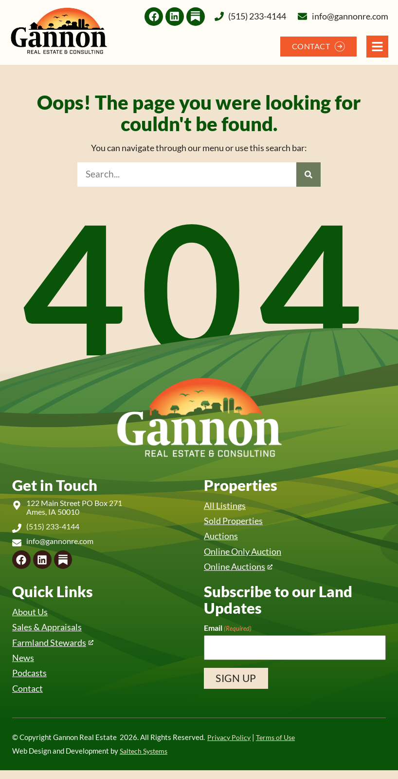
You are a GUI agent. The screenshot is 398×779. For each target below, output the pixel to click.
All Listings (226, 505)
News (23, 664)
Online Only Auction (246, 554)
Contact (28, 696)
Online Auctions (237, 570)
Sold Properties (235, 521)
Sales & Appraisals (49, 632)
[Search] (308, 174)
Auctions (222, 538)
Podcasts (30, 680)
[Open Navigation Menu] (377, 47)
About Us (31, 616)
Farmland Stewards (52, 648)
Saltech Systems (146, 760)
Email (228, 632)
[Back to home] (59, 31)
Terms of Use (278, 745)
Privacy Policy (230, 745)
